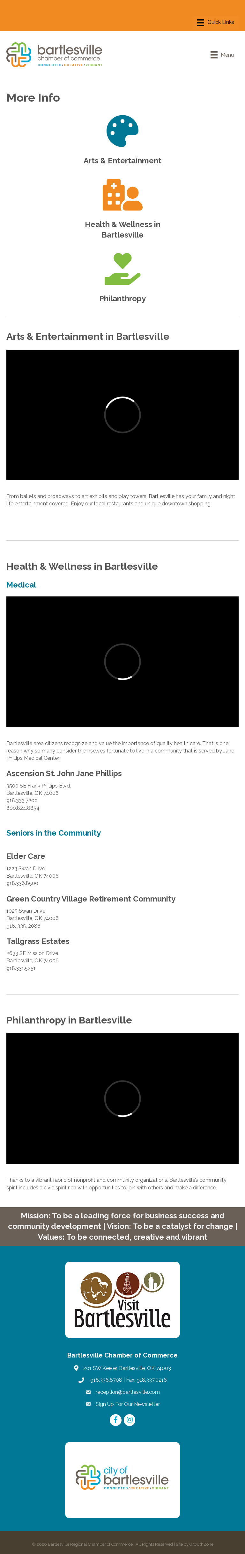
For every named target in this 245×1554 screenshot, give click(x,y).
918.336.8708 (105, 1380)
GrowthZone (201, 1544)
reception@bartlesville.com (128, 1392)
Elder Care (25, 856)
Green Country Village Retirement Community (90, 898)
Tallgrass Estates (38, 941)
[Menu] (216, 22)
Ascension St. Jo (36, 773)
